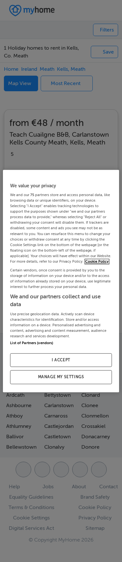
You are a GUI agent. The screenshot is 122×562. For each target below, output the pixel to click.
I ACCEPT (61, 360)
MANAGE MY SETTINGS (61, 377)
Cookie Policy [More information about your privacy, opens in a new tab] (97, 261)
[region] (61, 281)
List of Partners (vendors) (31, 343)
